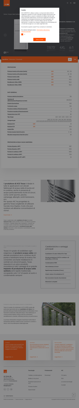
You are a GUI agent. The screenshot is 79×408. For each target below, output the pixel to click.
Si (24, 34)
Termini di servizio (26, 31)
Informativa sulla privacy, (43, 30)
